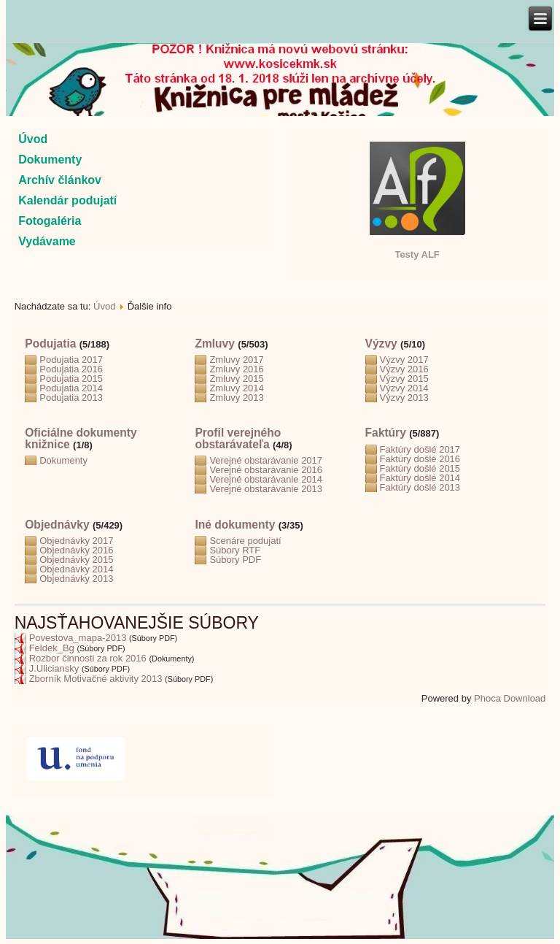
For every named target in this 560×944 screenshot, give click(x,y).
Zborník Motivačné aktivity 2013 (96, 678)
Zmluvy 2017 (236, 359)
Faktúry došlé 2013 (420, 487)
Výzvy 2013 (404, 397)
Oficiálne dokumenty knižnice (80, 438)
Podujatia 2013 (71, 397)
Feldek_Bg (51, 647)
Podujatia (50, 343)
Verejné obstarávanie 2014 (265, 479)
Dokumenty (50, 159)
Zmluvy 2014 (236, 388)
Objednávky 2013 (76, 578)
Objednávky (57, 524)
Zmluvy (215, 343)
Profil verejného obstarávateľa (238, 438)
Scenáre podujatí (245, 540)
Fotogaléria (49, 221)
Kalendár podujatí (67, 200)
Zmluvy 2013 (236, 397)
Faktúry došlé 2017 (420, 449)
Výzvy (381, 343)
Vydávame (47, 241)
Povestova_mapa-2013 (78, 637)
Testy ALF (416, 254)
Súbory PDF (235, 559)
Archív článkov (59, 180)
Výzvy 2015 (404, 378)
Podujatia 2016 (71, 369)
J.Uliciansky (54, 668)
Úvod (32, 139)
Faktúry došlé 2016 (420, 458)
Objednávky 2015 (76, 559)
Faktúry (385, 432)
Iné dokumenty (235, 524)
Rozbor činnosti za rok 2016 (88, 658)
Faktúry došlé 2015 (420, 468)
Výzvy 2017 (404, 359)
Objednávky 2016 (76, 550)
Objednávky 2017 (76, 540)
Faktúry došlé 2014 (420, 477)
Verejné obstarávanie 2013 (265, 488)
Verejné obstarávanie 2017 (265, 460)
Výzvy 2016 (404, 369)
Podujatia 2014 (71, 388)
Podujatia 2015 (71, 378)
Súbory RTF (234, 550)
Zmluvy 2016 (236, 369)
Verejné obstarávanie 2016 (265, 469)
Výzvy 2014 (404, 388)
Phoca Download (509, 698)
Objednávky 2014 (76, 569)
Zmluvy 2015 (236, 378)
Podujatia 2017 (71, 359)
